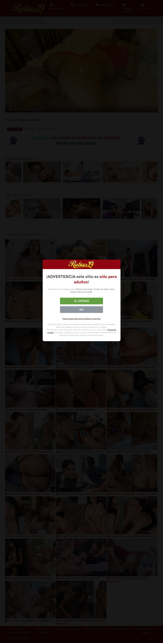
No (81, 309)
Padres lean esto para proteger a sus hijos (81, 318)
